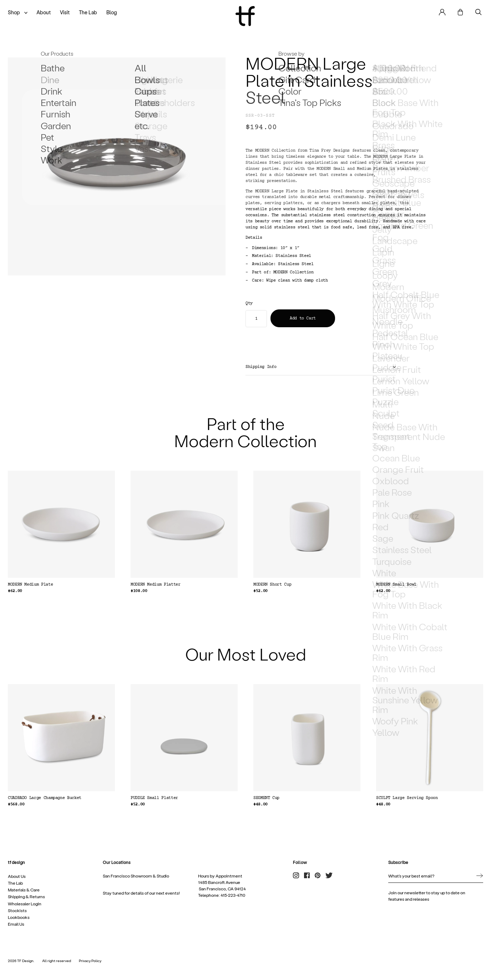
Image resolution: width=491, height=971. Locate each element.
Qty (249, 304)
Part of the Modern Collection (245, 431)
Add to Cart (303, 318)
